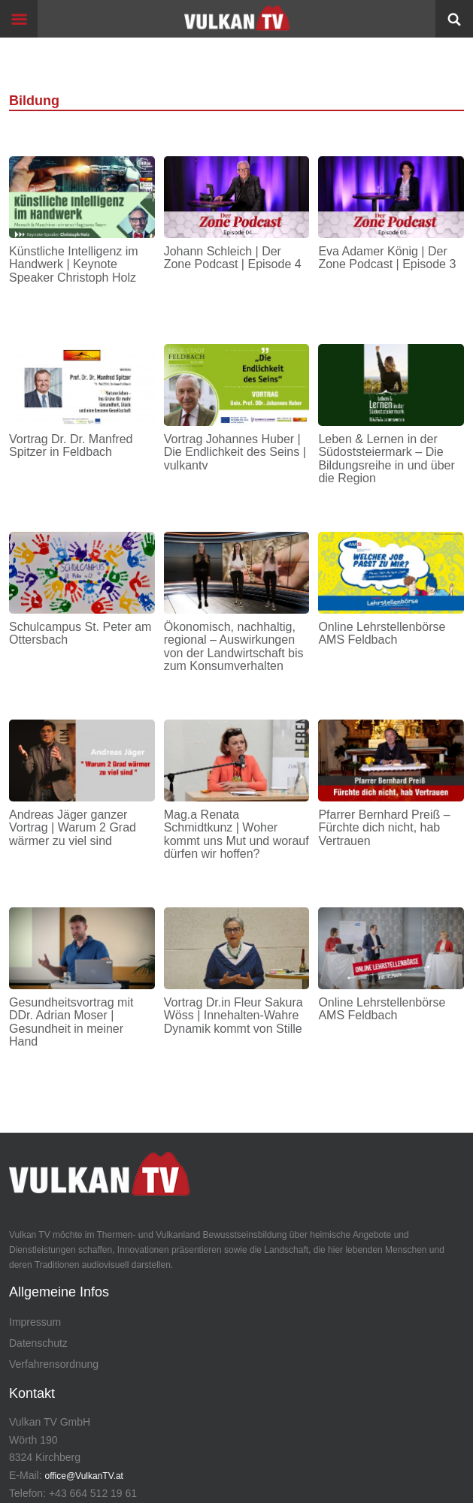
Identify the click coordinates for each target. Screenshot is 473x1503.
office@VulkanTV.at (83, 1476)
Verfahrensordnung (54, 1364)
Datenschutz (38, 1343)
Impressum (35, 1322)
